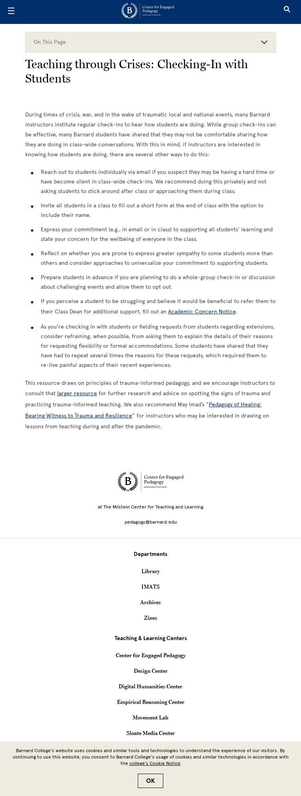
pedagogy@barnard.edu (151, 522)
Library (150, 571)
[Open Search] (287, 12)
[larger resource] (77, 393)
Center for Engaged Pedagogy (151, 655)
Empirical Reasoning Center (150, 701)
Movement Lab (150, 717)
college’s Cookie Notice (154, 763)
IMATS (150, 586)
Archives (150, 602)
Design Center (151, 670)
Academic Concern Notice (202, 311)
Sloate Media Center (151, 733)
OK (150, 781)
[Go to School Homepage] (147, 12)
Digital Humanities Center (150, 686)
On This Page (150, 42)
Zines (150, 617)
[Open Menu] (11, 12)
